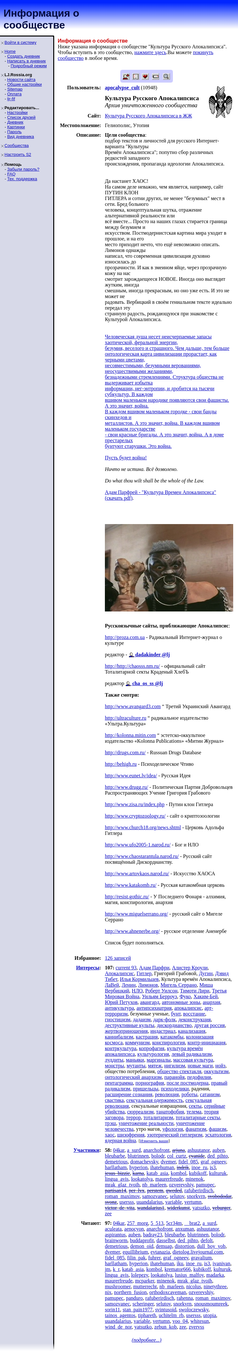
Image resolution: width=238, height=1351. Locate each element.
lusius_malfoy (189, 1275)
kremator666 (178, 1269)
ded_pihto (217, 1156)
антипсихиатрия (154, 1008)
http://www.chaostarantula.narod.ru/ (142, 856)
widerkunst (178, 1207)
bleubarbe (115, 1156)
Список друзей (21, 117)
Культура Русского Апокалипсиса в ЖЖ (148, 115)
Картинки (16, 127)
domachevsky (144, 1161)
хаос (110, 1134)
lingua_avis (117, 1179)
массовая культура (193, 1060)
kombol (178, 1173)
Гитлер (144, 973)
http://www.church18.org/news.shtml (143, 827)
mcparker (144, 1280)
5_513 (157, 1223)
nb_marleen (154, 1184)
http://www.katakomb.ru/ (131, 885)
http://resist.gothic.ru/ (127, 896)
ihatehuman (162, 1167)
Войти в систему (20, 42)
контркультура (120, 1048)
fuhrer (154, 1257)
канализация (191, 1031)
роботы (190, 1094)
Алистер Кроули (190, 967)
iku (180, 1263)
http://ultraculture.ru (125, 718)
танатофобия (170, 1111)
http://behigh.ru (121, 764)
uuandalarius (150, 1202)
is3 (213, 1167)
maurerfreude (169, 1179)
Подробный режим (29, 65)
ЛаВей (112, 985)
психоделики (175, 1088)
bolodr (158, 1156)
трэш (110, 1123)
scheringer (143, 1304)
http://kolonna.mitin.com (130, 735)
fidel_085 (188, 1161)
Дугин (206, 973)
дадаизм (141, 1019)
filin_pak (136, 1257)
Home (10, 51)
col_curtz (176, 1156)
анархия (211, 1002)
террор (133, 1117)
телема (194, 1111)
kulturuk (217, 1173)
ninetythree (215, 1286)
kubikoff (198, 1173)
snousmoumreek (211, 1304)
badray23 (152, 1234)
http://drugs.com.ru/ (125, 752)
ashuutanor (198, 1150)
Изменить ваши (154, 1140)
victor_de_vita (119, 1207)
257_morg (137, 1223)
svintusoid (165, 1309)
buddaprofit (142, 1240)
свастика (114, 1100)
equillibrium (135, 1252)
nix (108, 1292)
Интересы (87, 967)
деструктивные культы (129, 1025)
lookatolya (142, 1179)
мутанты (136, 1065)
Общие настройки (24, 84)
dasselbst (166, 1240)
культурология (153, 1054)
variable (173, 1202)
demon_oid (141, 1246)
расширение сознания (128, 1094)
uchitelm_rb (171, 1315)
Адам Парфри (154, 967)
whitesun (200, 1321)
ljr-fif (11, 98)
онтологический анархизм (133, 1077)
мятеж (155, 1065)
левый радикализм (192, 1054)
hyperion (138, 1167)
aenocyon (134, 1229)
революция (167, 1094)
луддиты (114, 1060)
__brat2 (192, 1223)
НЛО (137, 990)
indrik (183, 1167)
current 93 (125, 967)
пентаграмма (119, 1083)
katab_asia (157, 1173)
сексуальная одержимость (154, 1100)
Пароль (14, 131)
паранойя (174, 1077)
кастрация (147, 1037)
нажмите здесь (150, 52)
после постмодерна (187, 1083)
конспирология (168, 1042)
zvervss (196, 1327)
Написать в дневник (26, 61)
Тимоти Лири (194, 990)
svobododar (219, 1196)
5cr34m (174, 1223)
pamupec (205, 1184)
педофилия (199, 1077)
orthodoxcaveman (167, 1292)
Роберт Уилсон (161, 990)
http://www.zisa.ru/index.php (135, 804)
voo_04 (180, 1321)
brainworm (116, 1240)
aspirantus (115, 1234)
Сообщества (16, 145)
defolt (207, 1240)
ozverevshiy (181, 1184)
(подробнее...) (147, 1340)
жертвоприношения (126, 1031)
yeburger (221, 1207)
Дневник (15, 122)
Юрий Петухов (121, 1002)
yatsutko (201, 1207)
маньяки (135, 1060)
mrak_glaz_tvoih (122, 1184)
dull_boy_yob (211, 1246)
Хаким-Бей (205, 996)
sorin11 (112, 1309)
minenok (194, 1179)
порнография (149, 1083)
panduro (134, 1298)
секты (195, 1106)
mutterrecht (145, 1286)
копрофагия (151, 1048)
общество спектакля (179, 1071)
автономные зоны (181, 1002)
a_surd (134, 1150)
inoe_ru (199, 1167)
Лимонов (148, 985)
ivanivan (221, 1263)
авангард (149, 1002)
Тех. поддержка (22, 178)
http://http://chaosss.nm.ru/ (132, 666)
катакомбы (171, 1037)
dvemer (168, 1161)
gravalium (201, 1257)
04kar (118, 1150)
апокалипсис (188, 1008)
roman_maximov (122, 1196)
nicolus (193, 1286)
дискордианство (174, 1025)
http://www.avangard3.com (133, 706)
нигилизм (174, 1065)
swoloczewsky (193, 1309)
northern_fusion (130, 1292)
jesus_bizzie (117, 1173)
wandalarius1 (150, 1207)
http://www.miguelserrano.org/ (136, 914)
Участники (86, 1150)
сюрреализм (140, 1111)
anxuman (184, 1229)
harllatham (116, 1167)
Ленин (129, 985)
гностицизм (118, 1019)
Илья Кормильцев (139, 979)
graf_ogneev (213, 1161)
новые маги (200, 1065)
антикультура (119, 1008)
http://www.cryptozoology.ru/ (135, 816)
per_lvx (137, 1190)
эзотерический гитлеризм (174, 1134)
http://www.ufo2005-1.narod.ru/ (138, 844)
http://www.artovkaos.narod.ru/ (137, 873)
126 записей (118, 958)
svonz (111, 1202)
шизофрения (130, 1134)
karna (138, 1173)
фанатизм (196, 1129)
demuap (164, 1246)
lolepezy (139, 1275)
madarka (215, 1275)
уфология (172, 1129)
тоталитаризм (158, 1117)
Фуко (185, 996)
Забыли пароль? (23, 169)
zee (108, 1213)
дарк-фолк (164, 1019)
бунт (176, 1013)
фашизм (217, 1129)
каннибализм (119, 1037)
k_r (116, 1269)
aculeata (113, 1229)
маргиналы (159, 1060)
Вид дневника (20, 136)
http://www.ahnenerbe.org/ (132, 931)
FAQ (11, 174)
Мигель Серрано (178, 985)
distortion (184, 1246)
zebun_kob (165, 1327)
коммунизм (137, 1042)
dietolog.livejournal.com (198, 1252)
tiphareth (147, 1315)
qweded (174, 1190)
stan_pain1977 (137, 1309)
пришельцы (145, 1088)
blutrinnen (138, 1156)
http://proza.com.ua (125, 637)
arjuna (178, 1150)
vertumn (192, 1202)
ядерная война (120, 1140)
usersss (126, 1202)
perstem (155, 1190)
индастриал (162, 1031)
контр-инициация (206, 1042)
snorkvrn (196, 1196)
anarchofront (156, 1150)
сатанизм (210, 1094)
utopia (209, 1315)
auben (218, 1150)
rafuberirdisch (198, 1190)
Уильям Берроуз (159, 996)
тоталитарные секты (198, 1117)
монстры (114, 1065)
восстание (194, 1013)
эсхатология (218, 1134)
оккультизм (216, 1071)
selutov (177, 1196)
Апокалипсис (119, 973)
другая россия (209, 1025)
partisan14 (115, 1190)
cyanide (197, 1156)
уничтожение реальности (146, 1123)
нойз (220, 1065)
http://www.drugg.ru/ (126, 787)
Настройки (17, 112)
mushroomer (118, 1286)
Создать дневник (23, 56)
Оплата (14, 94)
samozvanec (154, 1196)
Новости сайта (21, 79)
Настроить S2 (17, 154)
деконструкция (194, 1019)
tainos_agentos (120, 1315)
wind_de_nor (118, 1327)
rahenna (185, 1298)
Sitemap (14, 89)
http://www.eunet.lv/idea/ (131, 775)
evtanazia (160, 1252)
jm (107, 1269)
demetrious (116, 1161)
